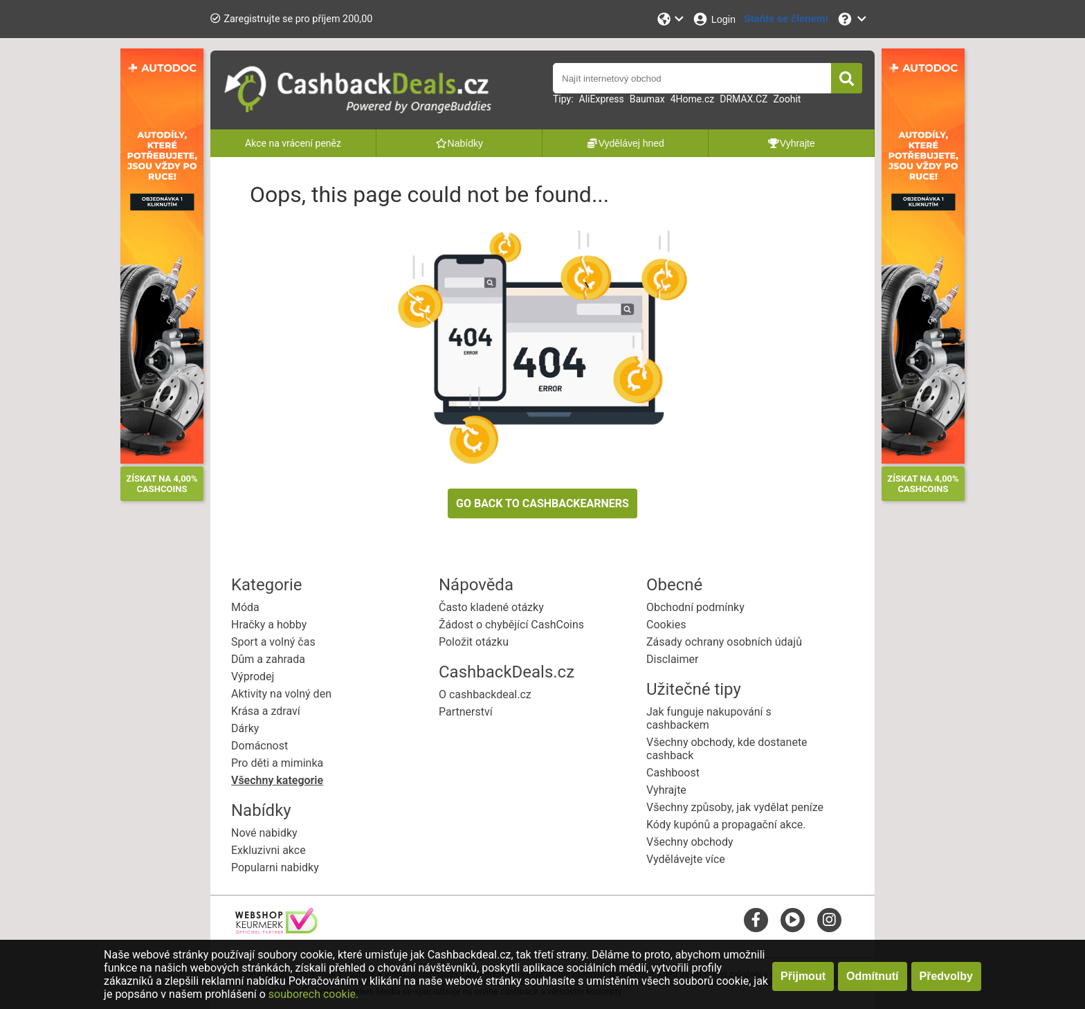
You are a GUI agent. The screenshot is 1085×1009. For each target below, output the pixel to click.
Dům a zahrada (268, 659)
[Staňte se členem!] (786, 19)
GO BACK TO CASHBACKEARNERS (542, 503)
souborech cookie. (313, 994)
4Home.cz (693, 98)
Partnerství (466, 711)
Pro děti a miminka (277, 763)
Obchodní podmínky (695, 607)
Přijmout (803, 976)
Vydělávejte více (685, 859)
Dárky (245, 728)
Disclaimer (672, 659)
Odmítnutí (872, 976)
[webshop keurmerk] (276, 929)
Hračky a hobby (269, 624)
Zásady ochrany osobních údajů (724, 641)
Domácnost (259, 745)
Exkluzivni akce (268, 850)
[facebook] (756, 919)
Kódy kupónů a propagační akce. (725, 824)
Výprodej (252, 676)
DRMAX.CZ (743, 98)
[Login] (714, 19)
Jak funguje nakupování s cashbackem (709, 718)
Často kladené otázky (491, 607)
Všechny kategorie (277, 780)
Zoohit (787, 98)
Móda (245, 607)
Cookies (666, 624)
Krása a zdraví (265, 711)
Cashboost (673, 772)
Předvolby (946, 976)
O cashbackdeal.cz (485, 694)
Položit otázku (474, 641)
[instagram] (829, 919)
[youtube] (792, 919)
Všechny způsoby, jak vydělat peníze (734, 807)
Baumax (647, 98)
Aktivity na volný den (281, 693)
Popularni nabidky (275, 867)
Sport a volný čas (273, 641)
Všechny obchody (689, 841)
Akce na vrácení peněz (293, 143)
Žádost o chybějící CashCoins (511, 624)
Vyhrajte (666, 790)
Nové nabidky (264, 832)
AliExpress (601, 98)
